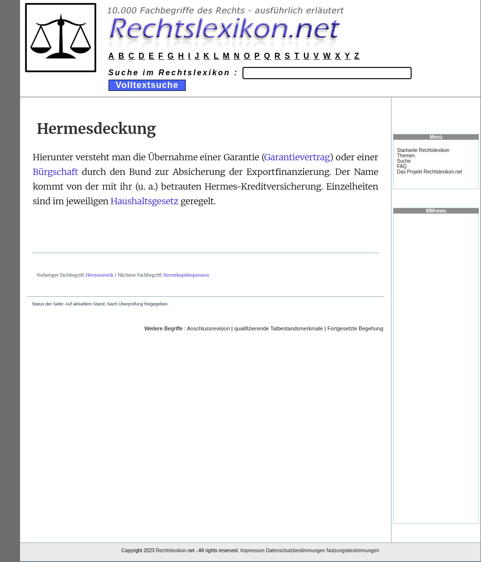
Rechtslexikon (171, 550)
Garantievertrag (296, 157)
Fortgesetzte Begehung (355, 328)
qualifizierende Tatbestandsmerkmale (278, 328)
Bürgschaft (55, 171)
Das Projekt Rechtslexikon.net (429, 171)
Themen (406, 155)
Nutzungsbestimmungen (353, 550)
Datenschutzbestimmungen (295, 550)
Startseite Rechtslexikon (423, 150)
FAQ (402, 166)
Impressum (252, 550)
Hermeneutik (100, 275)
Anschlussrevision (208, 328)
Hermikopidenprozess (186, 275)
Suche (404, 161)
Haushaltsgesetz (144, 201)
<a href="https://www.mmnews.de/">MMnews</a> (436, 368)
